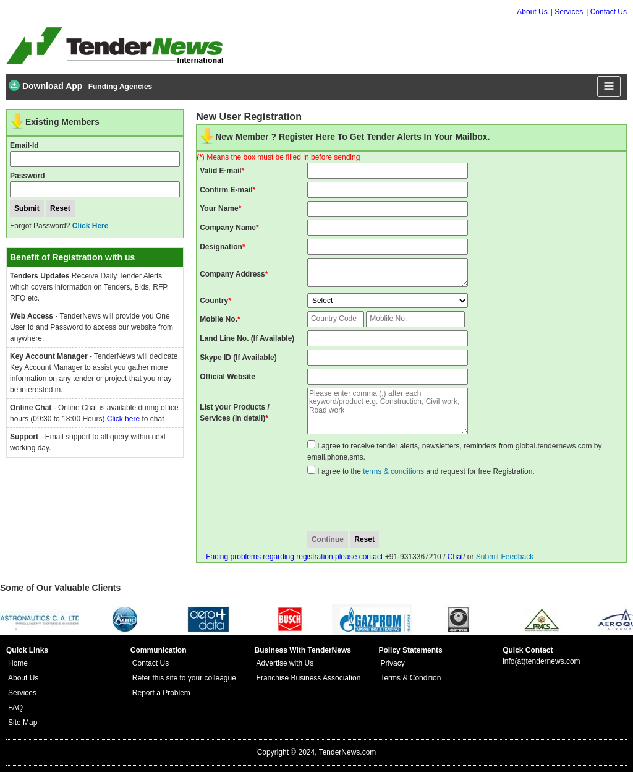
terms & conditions (393, 471)
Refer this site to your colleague (184, 678)
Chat (455, 556)
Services (568, 11)
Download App (45, 85)
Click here (123, 418)
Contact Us (608, 11)
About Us (532, 11)
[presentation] (405, 504)
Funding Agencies (120, 86)
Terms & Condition (410, 678)
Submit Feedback (504, 556)
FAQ (15, 707)
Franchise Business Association (309, 678)
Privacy (392, 663)
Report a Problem (161, 692)
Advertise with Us (285, 663)
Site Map (22, 722)
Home (18, 663)
